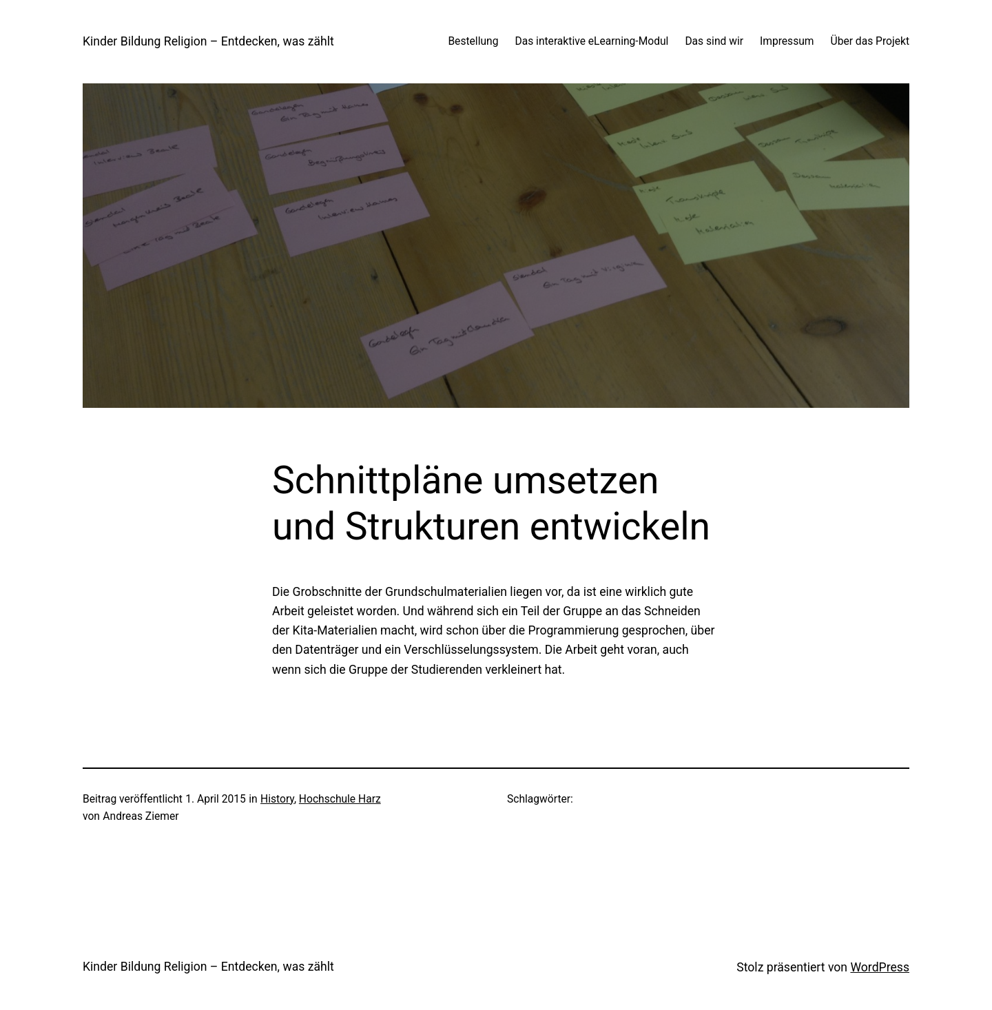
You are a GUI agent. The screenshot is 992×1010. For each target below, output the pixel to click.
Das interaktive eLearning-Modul (591, 41)
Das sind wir (714, 41)
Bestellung (473, 41)
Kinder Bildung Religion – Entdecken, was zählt (208, 41)
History (277, 799)
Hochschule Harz (340, 799)
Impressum (787, 41)
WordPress (879, 967)
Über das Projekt (870, 41)
